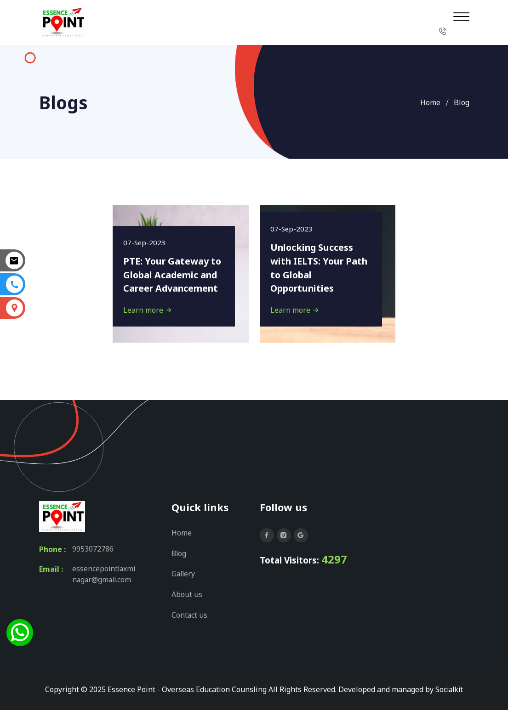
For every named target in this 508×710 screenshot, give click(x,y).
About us (186, 593)
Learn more (148, 309)
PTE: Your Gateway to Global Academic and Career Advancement (173, 274)
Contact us (189, 614)
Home (430, 102)
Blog (179, 553)
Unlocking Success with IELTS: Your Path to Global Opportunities (313, 267)
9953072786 (93, 549)
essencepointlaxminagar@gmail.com (104, 575)
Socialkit (449, 687)
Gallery (183, 573)
